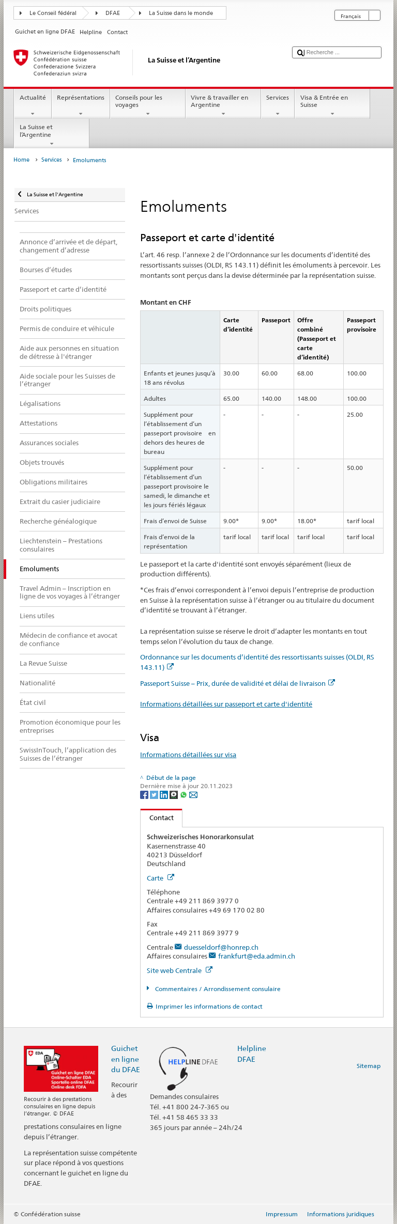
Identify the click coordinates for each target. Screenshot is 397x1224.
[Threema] (174, 794)
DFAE (112, 13)
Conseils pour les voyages (148, 105)
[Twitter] (155, 794)
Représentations (81, 105)
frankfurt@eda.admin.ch (256, 956)
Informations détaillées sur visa (188, 754)
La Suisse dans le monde (181, 13)
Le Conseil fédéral (53, 13)
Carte (160, 878)
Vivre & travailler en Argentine (223, 105)
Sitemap (368, 1066)
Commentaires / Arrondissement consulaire (217, 989)
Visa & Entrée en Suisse (332, 105)
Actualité (32, 105)
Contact (157, 817)
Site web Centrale (179, 970)
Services (278, 105)
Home (21, 159)
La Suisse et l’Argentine (51, 135)
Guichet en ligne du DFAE (125, 1058)
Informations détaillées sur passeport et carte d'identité (226, 704)
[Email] (193, 794)
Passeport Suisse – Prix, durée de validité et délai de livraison (237, 683)
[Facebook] (145, 794)
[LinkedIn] (165, 794)
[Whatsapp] (184, 794)
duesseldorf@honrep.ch (221, 947)
